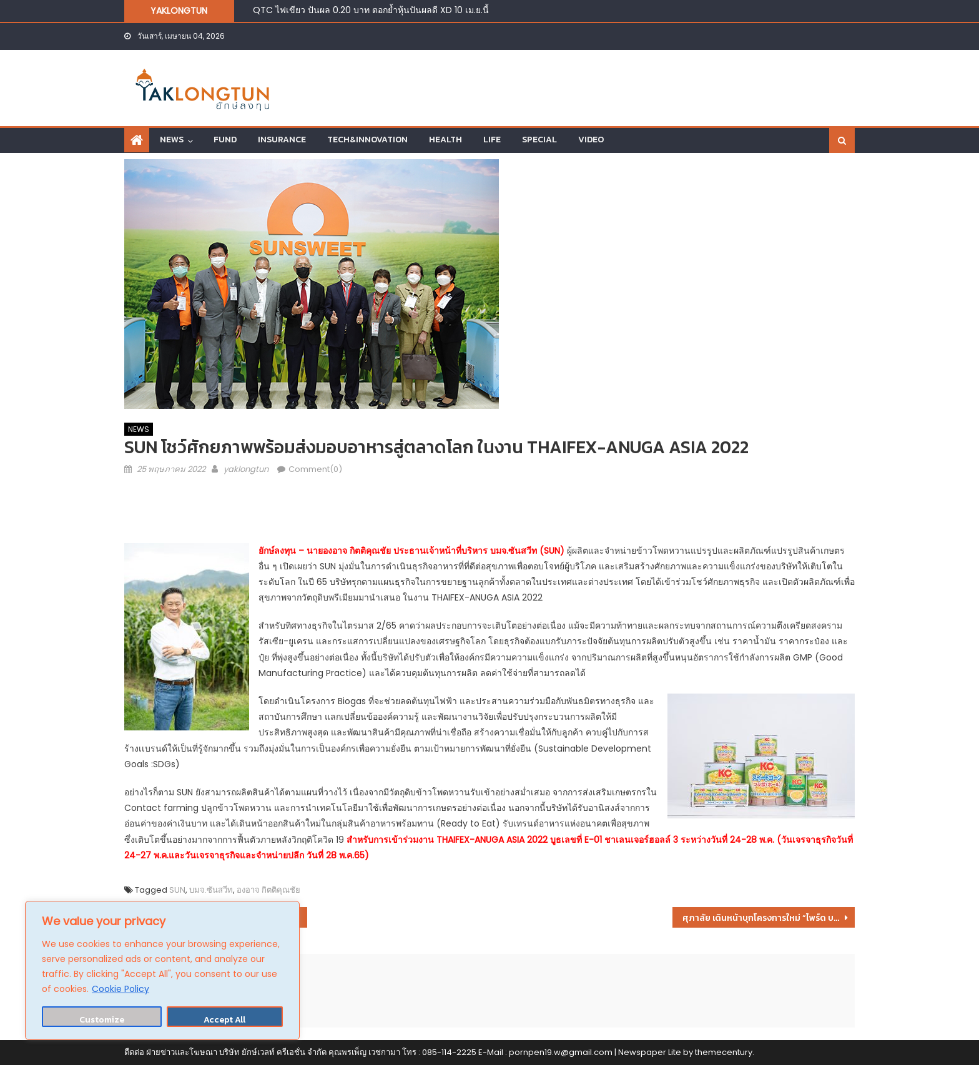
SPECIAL (539, 139)
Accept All (224, 1019)
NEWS (172, 139)
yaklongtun (246, 469)
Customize (101, 1019)
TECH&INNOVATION (367, 139)
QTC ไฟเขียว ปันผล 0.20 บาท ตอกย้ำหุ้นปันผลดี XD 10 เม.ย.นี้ (371, 10)
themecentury (723, 1052)
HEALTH (445, 139)
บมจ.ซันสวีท (211, 890)
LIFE (492, 139)
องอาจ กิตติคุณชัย (268, 890)
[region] (162, 970)
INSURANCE (282, 139)
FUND (225, 139)
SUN (177, 890)
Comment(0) (315, 469)
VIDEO (591, 139)
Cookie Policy (120, 989)
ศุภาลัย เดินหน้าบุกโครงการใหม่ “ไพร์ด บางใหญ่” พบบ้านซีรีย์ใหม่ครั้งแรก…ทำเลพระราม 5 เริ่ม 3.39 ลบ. (768, 918)
